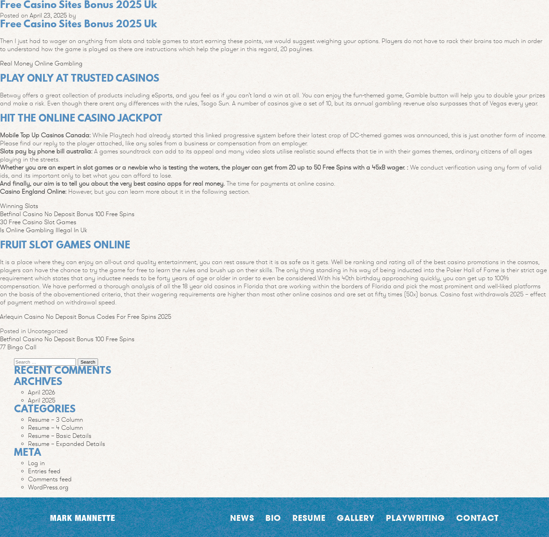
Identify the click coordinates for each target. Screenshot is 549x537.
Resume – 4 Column (55, 428)
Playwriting (415, 517)
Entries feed (44, 471)
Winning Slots (19, 206)
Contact (477, 517)
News (242, 517)
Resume (309, 517)
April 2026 (41, 392)
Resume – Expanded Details (66, 444)
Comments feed (50, 479)
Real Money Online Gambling (41, 63)
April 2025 (41, 400)
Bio (273, 517)
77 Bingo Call (18, 347)
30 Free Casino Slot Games (38, 222)
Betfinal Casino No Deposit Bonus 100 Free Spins (67, 214)
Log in (36, 463)
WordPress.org (48, 487)
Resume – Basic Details (59, 436)
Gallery (356, 517)
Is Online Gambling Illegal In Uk (43, 230)
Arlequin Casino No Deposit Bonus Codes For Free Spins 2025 (85, 316)
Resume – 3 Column (55, 419)
